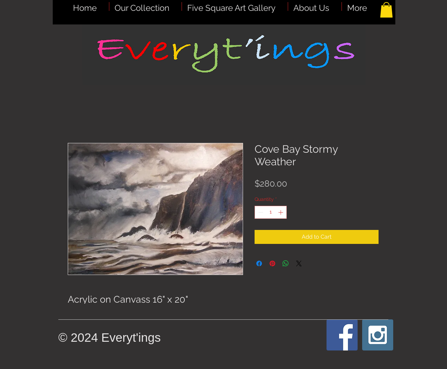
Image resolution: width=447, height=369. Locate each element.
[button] (235, 6)
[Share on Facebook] (259, 263)
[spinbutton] (270, 212)
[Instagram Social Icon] (377, 334)
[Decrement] (260, 212)
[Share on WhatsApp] (285, 263)
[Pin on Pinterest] (272, 263)
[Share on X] (299, 263)
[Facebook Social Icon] (342, 334)
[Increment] (281, 212)
